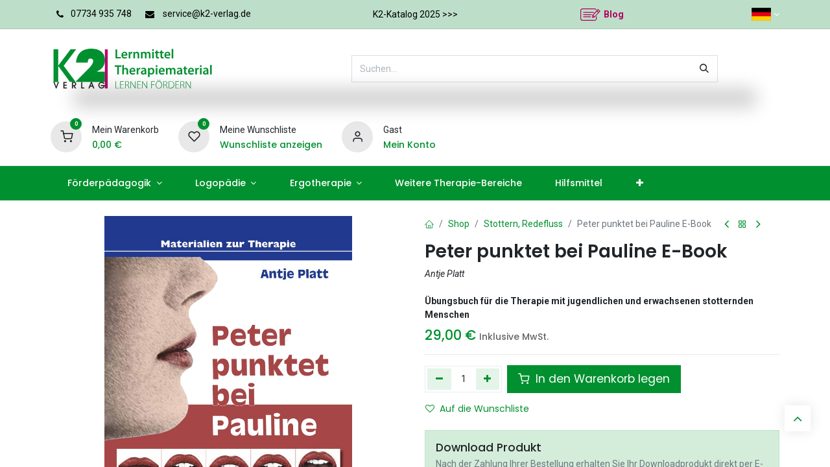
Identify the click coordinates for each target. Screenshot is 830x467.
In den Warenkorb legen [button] (594, 379)
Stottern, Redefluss (523, 224)
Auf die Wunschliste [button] (477, 408)
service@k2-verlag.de (207, 13)
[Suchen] (704, 69)
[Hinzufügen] (488, 378)
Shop (458, 224)
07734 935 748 (101, 13)
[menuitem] (114, 183)
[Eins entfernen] (439, 378)
